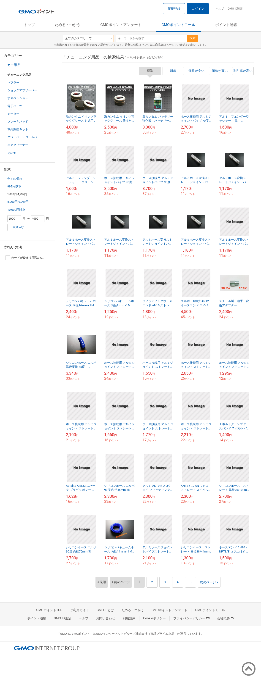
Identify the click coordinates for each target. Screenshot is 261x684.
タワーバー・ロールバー (23, 137)
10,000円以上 (16, 209)
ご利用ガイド (79, 610)
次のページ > (209, 582)
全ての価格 (14, 178)
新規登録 (174, 9)
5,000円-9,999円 (18, 201)
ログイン (197, 9)
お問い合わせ (105, 618)
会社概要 (225, 618)
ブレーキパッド (17, 121)
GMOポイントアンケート (120, 25)
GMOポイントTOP (49, 610)
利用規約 (129, 618)
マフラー (13, 82)
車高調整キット (17, 129)
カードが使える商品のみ (24, 257)
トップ (29, 25)
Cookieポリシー (154, 618)
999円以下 (14, 186)
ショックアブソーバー (22, 90)
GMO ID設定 (235, 8)
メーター (13, 114)
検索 (193, 38)
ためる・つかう (67, 25)
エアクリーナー (17, 145)
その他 (11, 153)
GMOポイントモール (178, 25)
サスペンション (17, 98)
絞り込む (18, 227)
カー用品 (13, 65)
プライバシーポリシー (191, 618)
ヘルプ (220, 8)
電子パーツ (14, 106)
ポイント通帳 (226, 25)
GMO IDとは (105, 610)
